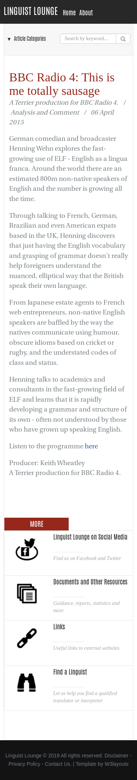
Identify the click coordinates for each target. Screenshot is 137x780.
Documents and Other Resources (90, 582)
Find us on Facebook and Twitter (87, 558)
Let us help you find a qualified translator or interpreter (85, 697)
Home (69, 12)
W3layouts (116, 764)
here (91, 446)
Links (59, 626)
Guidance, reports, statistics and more (86, 607)
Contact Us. (58, 764)
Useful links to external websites (86, 648)
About (86, 12)
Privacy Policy (24, 764)
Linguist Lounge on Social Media (90, 537)
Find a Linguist (70, 672)
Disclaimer (116, 755)
